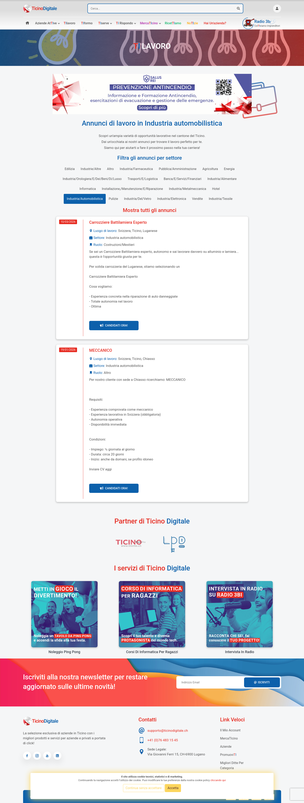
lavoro (69, 23)
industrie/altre (91, 169)
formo (87, 23)
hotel (216, 189)
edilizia (70, 169)
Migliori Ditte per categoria (232, 765)
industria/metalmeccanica (187, 189)
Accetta (172, 788)
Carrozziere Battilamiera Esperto (118, 222)
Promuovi (228, 755)
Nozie (192, 23)
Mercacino (149, 23)
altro (110, 169)
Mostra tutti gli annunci (149, 210)
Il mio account (230, 730)
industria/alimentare (222, 179)
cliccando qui (218, 780)
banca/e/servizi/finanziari (182, 179)
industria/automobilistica (85, 199)
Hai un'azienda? (215, 23)
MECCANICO (100, 350)
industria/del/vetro (137, 199)
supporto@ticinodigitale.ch (168, 731)
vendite (197, 199)
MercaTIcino (229, 738)
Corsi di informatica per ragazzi (152, 652)
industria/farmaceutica (136, 169)
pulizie (113, 199)
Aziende (226, 746)
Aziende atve (46, 23)
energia (229, 169)
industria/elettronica (171, 199)
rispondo (124, 23)
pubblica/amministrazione (177, 169)
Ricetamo (173, 23)
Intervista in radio (239, 652)
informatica (87, 189)
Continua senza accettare (144, 788)
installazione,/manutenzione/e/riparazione (132, 189)
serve (103, 23)
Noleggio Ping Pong (64, 652)
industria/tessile (221, 199)
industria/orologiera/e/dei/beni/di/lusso (92, 179)
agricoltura (210, 169)
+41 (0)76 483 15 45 (163, 740)
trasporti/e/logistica (143, 179)
